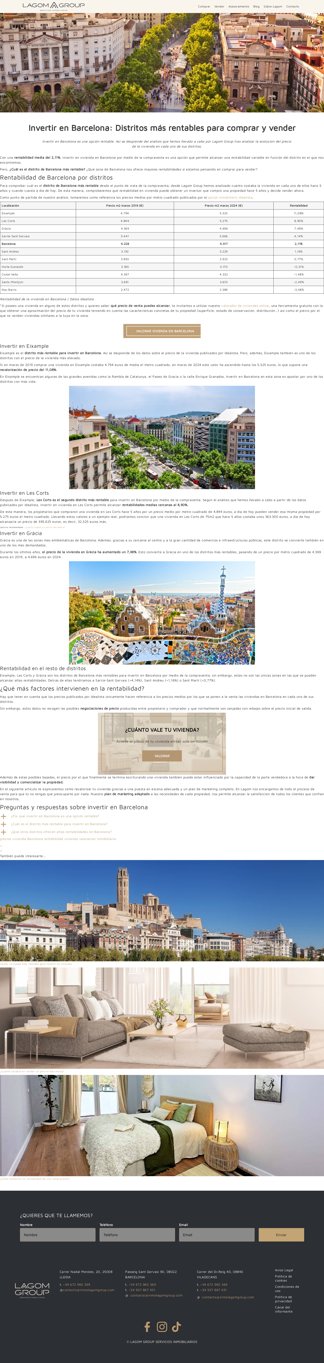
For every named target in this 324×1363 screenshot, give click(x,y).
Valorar (162, 756)
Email (183, 1224)
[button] (162, 816)
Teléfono (106, 1224)
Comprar (204, 6)
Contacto (292, 6)
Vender (219, 6)
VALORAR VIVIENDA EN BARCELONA (165, 331)
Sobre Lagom (273, 6)
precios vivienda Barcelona (21, 839)
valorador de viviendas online (245, 305)
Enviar (281, 1235)
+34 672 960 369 (76, 1284)
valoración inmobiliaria (97, 839)
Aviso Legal (285, 1270)
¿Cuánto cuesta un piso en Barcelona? (45, 527)
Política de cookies (284, 1278)
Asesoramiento (239, 6)
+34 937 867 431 (142, 1290)
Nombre (26, 1224)
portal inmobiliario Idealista (230, 197)
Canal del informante (284, 1309)
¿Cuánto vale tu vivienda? (162, 730)
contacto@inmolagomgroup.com (88, 1290)
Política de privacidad (284, 1299)
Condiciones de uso (288, 1289)
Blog (256, 6)
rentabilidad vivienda (61, 839)
